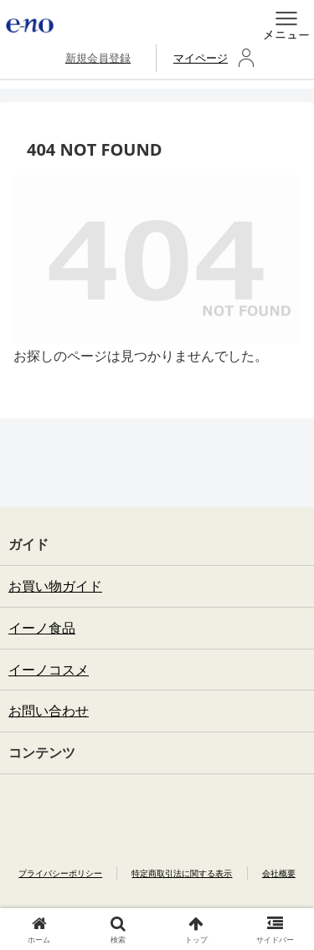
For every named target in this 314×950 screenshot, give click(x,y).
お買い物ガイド (55, 586)
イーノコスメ (48, 669)
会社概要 (279, 873)
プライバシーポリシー (60, 873)
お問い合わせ (48, 710)
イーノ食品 (41, 628)
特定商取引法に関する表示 (181, 873)
